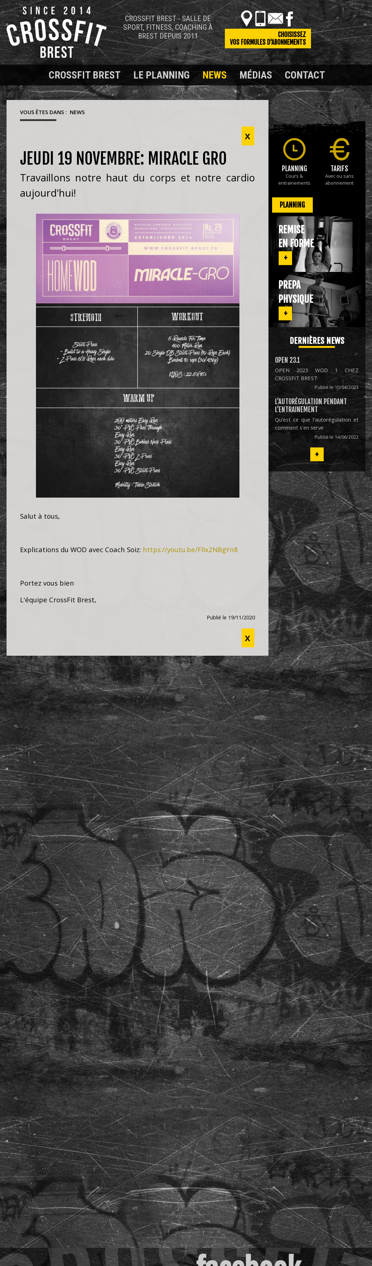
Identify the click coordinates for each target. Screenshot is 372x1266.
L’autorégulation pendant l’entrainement (311, 405)
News (214, 75)
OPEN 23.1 (287, 360)
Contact (305, 75)
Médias (255, 75)
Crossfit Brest (85, 75)
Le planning (161, 75)
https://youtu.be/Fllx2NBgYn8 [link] (190, 549)
